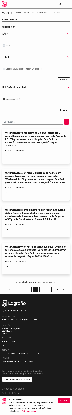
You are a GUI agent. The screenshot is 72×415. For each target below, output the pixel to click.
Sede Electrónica (11, 393)
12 (36, 290)
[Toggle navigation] (68, 4)
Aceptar (64, 405)
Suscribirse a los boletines (17, 379)
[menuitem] (4, 320)
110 (56, 290)
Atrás (7, 13)
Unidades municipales (14, 389)
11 (30, 290)
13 (43, 290)
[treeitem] (36, 45)
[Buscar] (60, 4)
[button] (36, 34)
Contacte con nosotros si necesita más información (21, 353)
